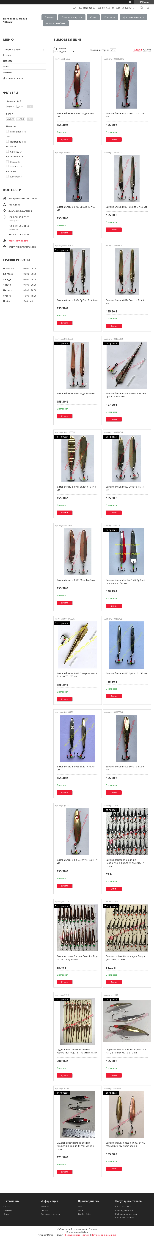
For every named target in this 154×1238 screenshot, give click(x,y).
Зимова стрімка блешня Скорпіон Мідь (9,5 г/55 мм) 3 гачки (77, 958)
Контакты (109, 17)
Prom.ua (93, 1229)
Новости (7, 60)
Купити (64, 139)
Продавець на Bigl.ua (77, 1232)
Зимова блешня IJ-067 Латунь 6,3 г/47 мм (77, 861)
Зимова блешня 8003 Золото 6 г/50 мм (125, 768)
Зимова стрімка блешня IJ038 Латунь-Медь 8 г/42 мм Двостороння (126, 1144)
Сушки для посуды (124, 1210)
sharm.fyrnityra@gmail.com (22, 246)
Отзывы (7, 72)
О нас (93, 17)
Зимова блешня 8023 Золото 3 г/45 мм (76, 768)
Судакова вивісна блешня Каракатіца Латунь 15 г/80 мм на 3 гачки (126, 1051)
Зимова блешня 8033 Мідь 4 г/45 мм (76, 579)
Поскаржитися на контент (77, 1235)
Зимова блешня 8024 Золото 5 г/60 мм (125, 302)
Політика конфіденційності (103, 1235)
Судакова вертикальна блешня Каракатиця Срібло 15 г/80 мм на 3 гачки (75, 1145)
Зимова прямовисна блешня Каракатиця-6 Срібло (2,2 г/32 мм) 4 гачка (125, 862)
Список (147, 49)
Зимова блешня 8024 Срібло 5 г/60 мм (77, 300)
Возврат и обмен (56, 23)
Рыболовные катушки (126, 1214)
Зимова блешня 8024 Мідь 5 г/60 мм (76, 393)
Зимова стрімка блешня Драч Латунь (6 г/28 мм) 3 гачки (126, 958)
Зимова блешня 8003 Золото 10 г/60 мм (125, 115)
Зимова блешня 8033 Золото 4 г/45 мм (125, 488)
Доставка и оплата (133, 17)
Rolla (80, 1210)
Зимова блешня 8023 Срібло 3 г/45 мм (126, 673)
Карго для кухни (123, 1206)
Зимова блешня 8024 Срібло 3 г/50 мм (126, 206)
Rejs (80, 1206)
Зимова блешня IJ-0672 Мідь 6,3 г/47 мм (76, 115)
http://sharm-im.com (18, 240)
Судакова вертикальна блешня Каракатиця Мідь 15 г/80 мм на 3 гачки (77, 1051)
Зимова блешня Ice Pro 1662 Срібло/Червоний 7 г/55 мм (125, 581)
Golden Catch (84, 1214)
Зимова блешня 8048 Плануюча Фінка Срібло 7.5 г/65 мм (126, 395)
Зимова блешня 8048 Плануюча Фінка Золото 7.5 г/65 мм (77, 675)
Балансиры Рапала (124, 1217)
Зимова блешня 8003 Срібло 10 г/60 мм (76, 208)
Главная (49, 17)
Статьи (7, 54)
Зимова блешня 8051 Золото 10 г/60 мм (76, 488)
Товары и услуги (70, 17)
